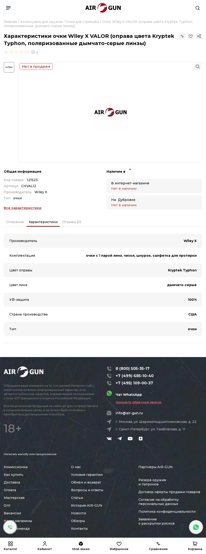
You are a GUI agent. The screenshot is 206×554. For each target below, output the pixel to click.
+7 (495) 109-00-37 (134, 383)
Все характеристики (22, 208)
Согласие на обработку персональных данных (158, 502)
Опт (7, 505)
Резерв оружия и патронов (152, 482)
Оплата (10, 490)
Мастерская (14, 498)
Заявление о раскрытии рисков (156, 521)
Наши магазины (18, 521)
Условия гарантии (87, 475)
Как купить (13, 475)
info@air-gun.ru (129, 413)
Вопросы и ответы (87, 490)
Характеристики (43, 222)
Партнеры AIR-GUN (155, 467)
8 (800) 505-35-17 (133, 368)
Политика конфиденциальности (167, 511)
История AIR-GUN (86, 505)
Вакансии (12, 513)
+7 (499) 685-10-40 (135, 376)
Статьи (77, 498)
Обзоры (78, 521)
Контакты (79, 528)
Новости (78, 513)
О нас (76, 467)
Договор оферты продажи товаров (169, 492)
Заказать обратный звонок (138, 402)
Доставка (12, 482)
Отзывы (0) (71, 222)
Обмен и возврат (86, 482)
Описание (15, 222)
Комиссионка (15, 467)
